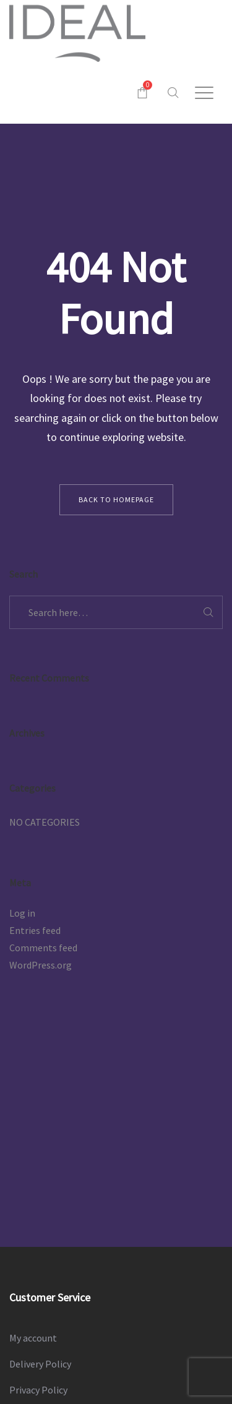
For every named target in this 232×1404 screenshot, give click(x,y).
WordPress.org (40, 965)
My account (33, 1338)
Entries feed (35, 930)
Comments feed (43, 947)
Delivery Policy (40, 1364)
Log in (22, 913)
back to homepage (116, 499)
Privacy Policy (38, 1390)
